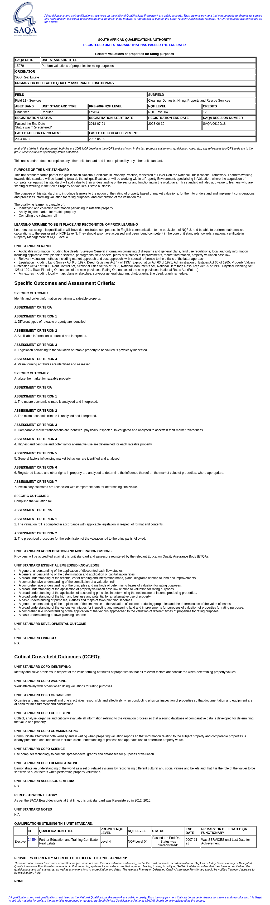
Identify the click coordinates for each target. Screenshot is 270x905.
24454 (32, 840)
